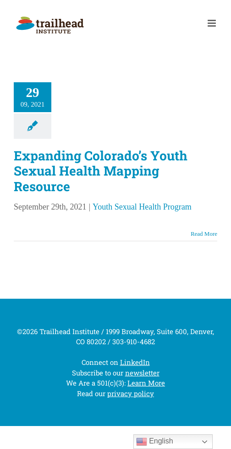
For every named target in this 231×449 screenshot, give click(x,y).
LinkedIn (135, 362)
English (154, 441)
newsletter (142, 372)
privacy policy (130, 393)
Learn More (146, 382)
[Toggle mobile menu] (212, 23)
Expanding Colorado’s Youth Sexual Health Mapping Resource (100, 171)
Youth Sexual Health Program (142, 206)
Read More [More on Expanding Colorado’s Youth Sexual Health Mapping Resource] (204, 233)
